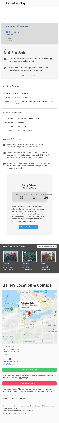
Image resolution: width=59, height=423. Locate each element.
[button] (49, 3)
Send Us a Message (29, 370)
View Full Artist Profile (29, 227)
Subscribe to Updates (29, 383)
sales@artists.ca (8, 364)
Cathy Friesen (13, 32)
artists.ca (17, 413)
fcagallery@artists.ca (10, 361)
